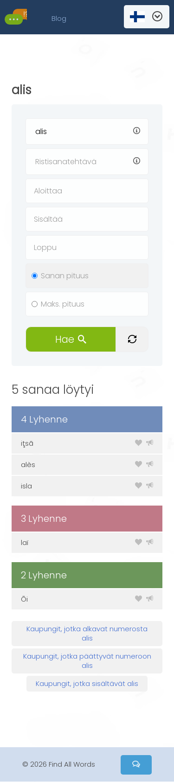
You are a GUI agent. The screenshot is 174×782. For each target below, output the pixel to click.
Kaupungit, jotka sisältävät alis (87, 683)
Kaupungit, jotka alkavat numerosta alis (87, 633)
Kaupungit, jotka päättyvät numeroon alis (87, 660)
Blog (59, 18)
